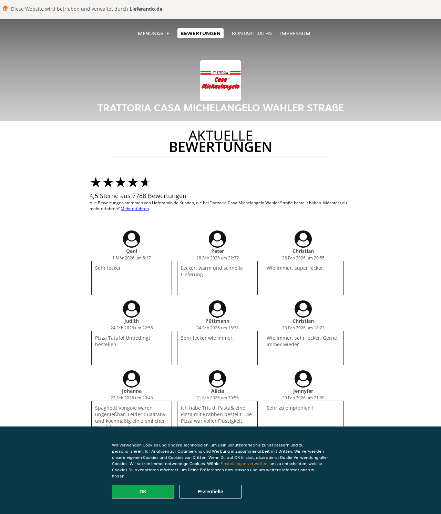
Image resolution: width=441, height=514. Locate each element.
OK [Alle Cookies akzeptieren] (143, 491)
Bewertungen (200, 33)
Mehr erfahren (135, 209)
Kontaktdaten (252, 33)
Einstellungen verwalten (243, 463)
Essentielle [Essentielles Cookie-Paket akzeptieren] (210, 491)
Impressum (295, 33)
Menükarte (153, 33)
